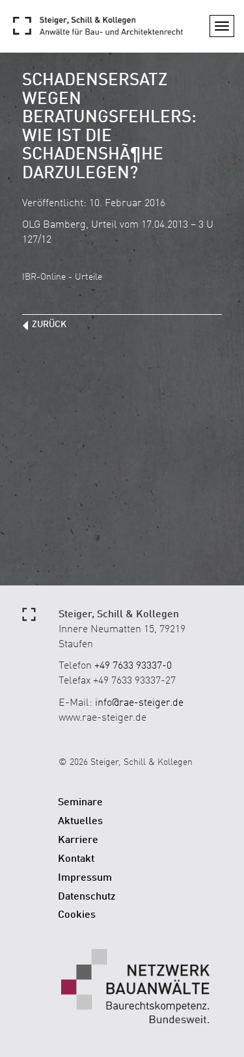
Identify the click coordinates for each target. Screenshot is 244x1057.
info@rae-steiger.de (139, 703)
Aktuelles (80, 821)
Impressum (85, 878)
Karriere (78, 840)
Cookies (77, 915)
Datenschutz (87, 897)
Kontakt (76, 859)
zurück (49, 324)
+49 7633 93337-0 (133, 666)
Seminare (80, 802)
